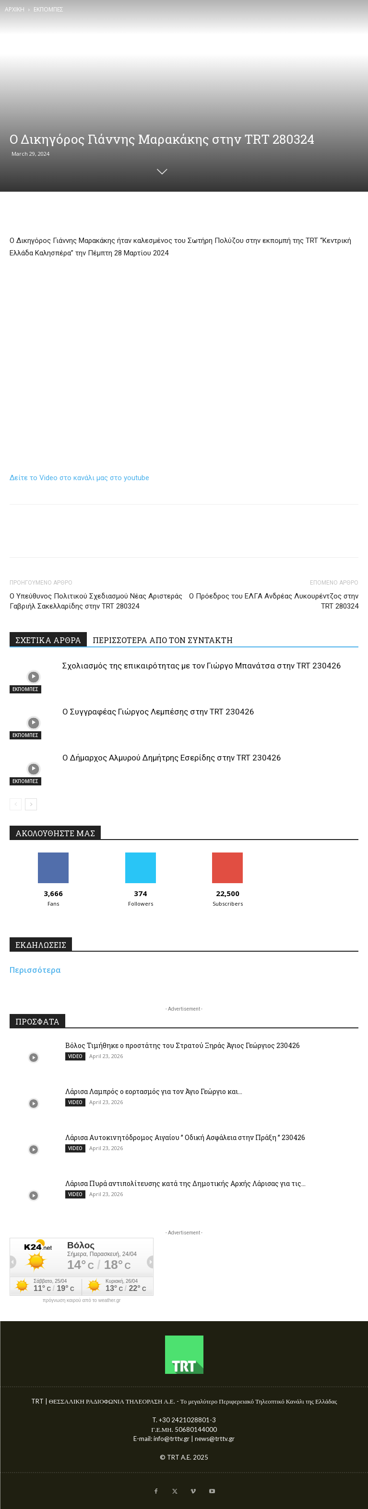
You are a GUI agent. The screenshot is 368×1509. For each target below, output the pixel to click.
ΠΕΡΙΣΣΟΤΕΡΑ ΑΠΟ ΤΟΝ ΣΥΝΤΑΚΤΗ (163, 640)
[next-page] (31, 804)
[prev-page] (16, 804)
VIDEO (75, 1056)
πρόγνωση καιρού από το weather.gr (82, 1300)
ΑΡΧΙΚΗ (14, 9)
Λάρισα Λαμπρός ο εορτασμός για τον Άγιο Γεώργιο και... (153, 1091)
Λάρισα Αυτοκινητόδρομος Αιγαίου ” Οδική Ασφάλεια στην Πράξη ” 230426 (185, 1137)
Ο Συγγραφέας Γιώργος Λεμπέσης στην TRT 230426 (158, 711)
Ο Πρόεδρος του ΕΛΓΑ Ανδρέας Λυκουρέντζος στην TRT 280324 (273, 601)
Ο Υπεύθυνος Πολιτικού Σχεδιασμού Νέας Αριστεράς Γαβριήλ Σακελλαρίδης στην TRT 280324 (96, 601)
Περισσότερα (35, 970)
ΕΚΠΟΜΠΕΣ (48, 9)
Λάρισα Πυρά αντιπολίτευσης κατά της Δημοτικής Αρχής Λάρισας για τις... (185, 1183)
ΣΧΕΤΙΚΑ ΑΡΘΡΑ (48, 640)
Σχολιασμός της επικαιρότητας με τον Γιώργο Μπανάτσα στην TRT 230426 (201, 665)
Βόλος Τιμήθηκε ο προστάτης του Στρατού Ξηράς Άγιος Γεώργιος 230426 (182, 1045)
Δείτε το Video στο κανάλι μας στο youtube (79, 477)
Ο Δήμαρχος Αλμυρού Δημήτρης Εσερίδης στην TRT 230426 (171, 757)
